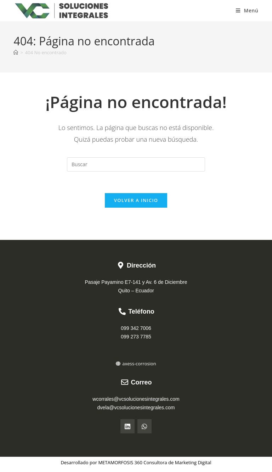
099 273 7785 (136, 336)
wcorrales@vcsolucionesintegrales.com (135, 399)
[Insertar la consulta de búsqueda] (136, 164)
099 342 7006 (136, 328)
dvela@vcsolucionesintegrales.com (136, 407)
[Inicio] (15, 52)
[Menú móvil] (247, 10)
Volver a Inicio (136, 200)
